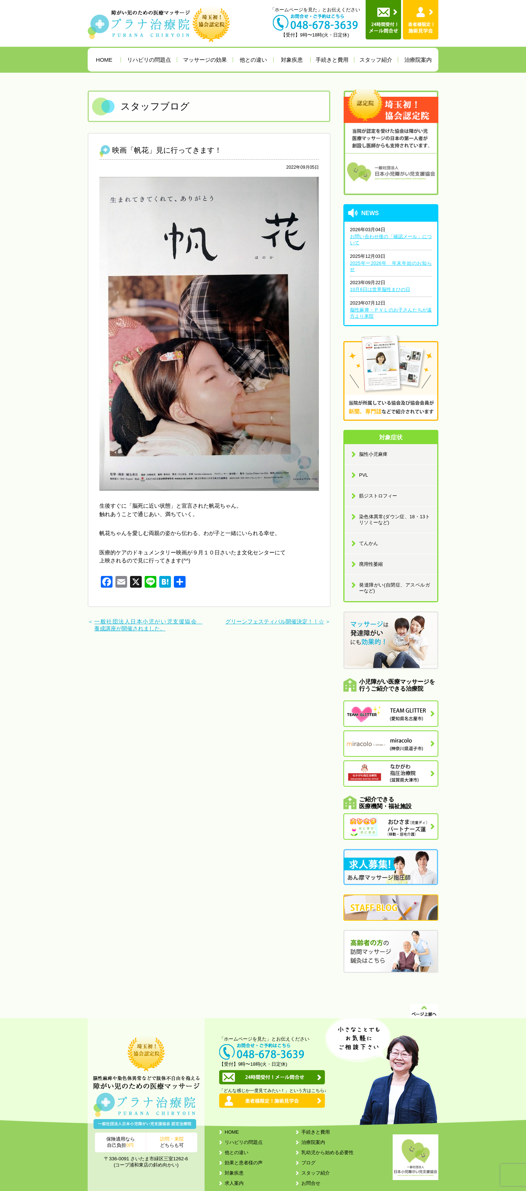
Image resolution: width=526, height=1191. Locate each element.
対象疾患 (292, 59)
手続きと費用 (332, 59)
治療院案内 (418, 59)
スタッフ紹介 (375, 59)
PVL (363, 475)
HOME (104, 59)
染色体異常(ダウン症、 (394, 519)
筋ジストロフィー (378, 496)
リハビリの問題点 (149, 59)
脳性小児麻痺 (373, 454)
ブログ (308, 1162)
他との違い (253, 59)
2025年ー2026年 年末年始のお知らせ (391, 266)
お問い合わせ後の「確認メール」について (391, 239)
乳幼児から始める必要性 (327, 1152)
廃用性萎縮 (371, 564)
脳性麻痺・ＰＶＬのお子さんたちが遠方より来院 (391, 313)
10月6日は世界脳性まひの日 (380, 289)
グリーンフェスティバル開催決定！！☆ (274, 621)
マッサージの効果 (205, 59)
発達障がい (394, 587)
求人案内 (234, 1183)
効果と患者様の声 (244, 1162)
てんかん (368, 543)
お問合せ (310, 1183)
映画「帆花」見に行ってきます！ (167, 150)
